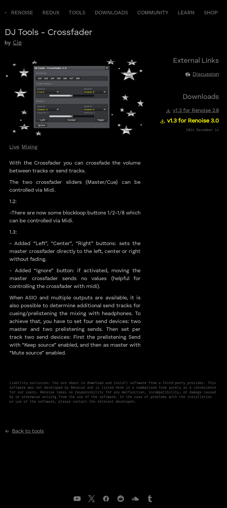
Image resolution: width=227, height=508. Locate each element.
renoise (22, 12)
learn (186, 12)
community (152, 12)
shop (211, 12)
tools (77, 12)
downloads (111, 12)
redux (50, 12)
